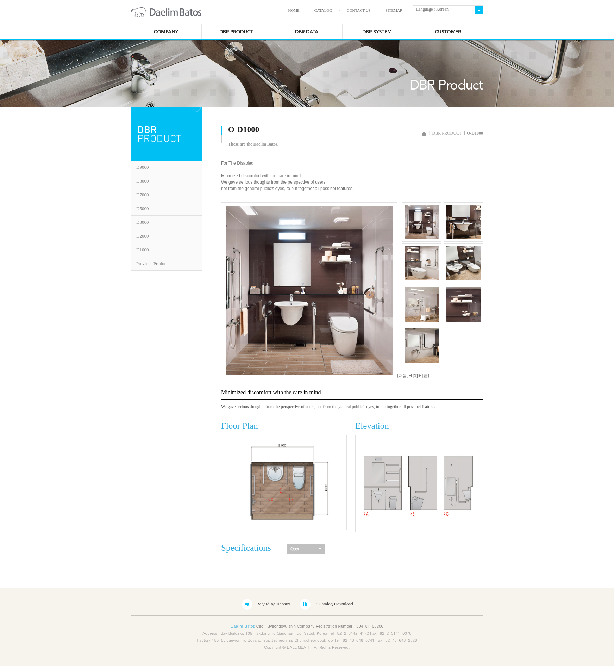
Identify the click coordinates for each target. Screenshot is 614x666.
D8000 (142, 181)
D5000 (142, 208)
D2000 (142, 236)
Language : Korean (431, 9)
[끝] (425, 375)
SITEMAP (394, 10)
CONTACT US (359, 10)
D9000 (142, 167)
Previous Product (152, 263)
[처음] (402, 375)
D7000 (142, 194)
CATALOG (323, 10)
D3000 (142, 222)
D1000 (142, 249)
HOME (293, 10)
